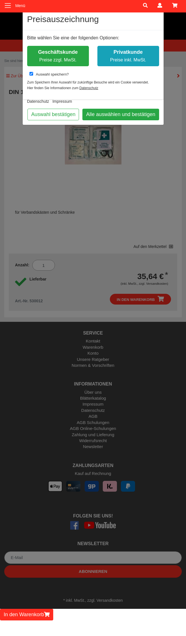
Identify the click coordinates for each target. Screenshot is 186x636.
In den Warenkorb (27, 614)
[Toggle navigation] (7, 5)
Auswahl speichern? (49, 74)
